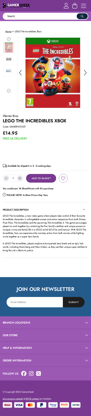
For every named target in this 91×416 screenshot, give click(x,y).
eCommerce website (13, 398)
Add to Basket (41, 178)
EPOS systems (32, 398)
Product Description (15, 209)
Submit (74, 302)
